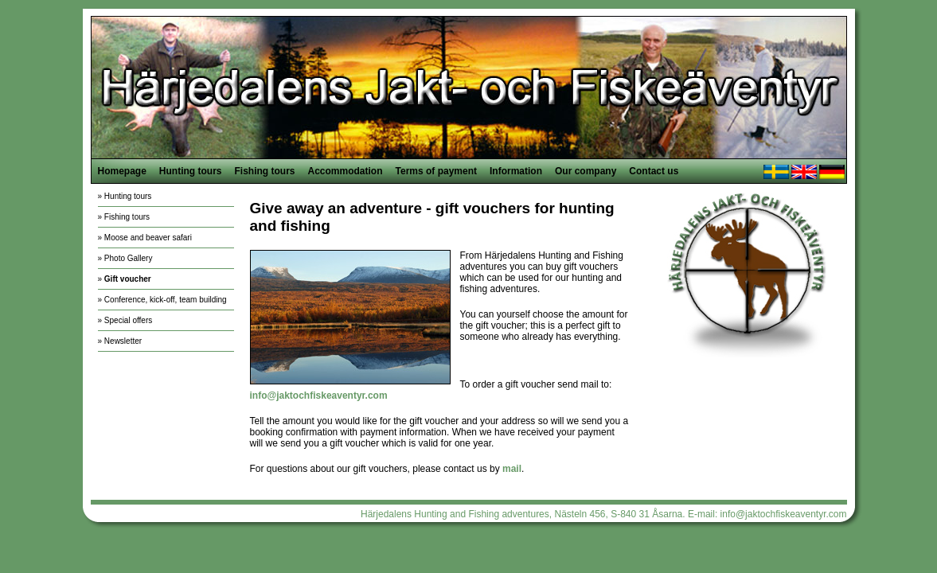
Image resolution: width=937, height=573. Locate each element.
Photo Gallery (128, 258)
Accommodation (345, 171)
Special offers (128, 320)
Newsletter (123, 341)
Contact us (653, 171)
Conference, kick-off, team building (165, 299)
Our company (585, 171)
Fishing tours (265, 171)
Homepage (122, 171)
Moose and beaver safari (148, 237)
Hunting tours (190, 171)
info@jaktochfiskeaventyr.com (783, 514)
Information (516, 171)
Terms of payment (436, 171)
